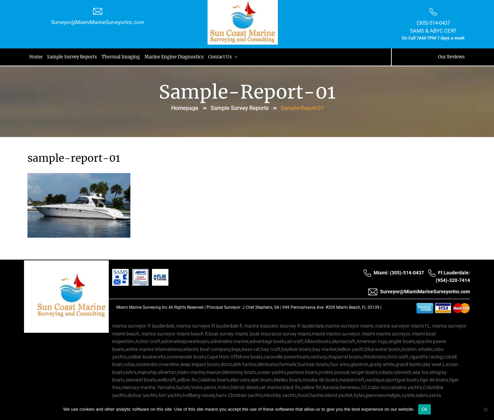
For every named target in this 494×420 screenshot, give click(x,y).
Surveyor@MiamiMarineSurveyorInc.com (97, 22)
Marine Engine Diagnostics (175, 57)
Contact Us (225, 57)
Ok (424, 409)
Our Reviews (451, 57)
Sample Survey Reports (73, 57)
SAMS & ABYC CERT (433, 31)
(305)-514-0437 (433, 23)
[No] (485, 409)
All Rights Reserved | (187, 307)
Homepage (184, 108)
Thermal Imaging (122, 57)
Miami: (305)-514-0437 (393, 272)
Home (36, 57)
